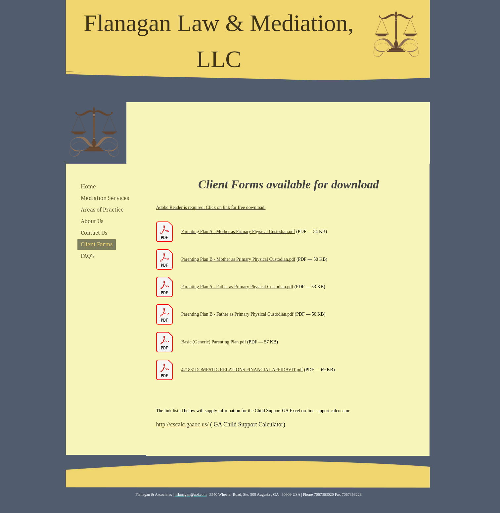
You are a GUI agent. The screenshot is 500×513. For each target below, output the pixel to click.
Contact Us (94, 233)
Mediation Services (105, 198)
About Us (92, 221)
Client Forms (97, 244)
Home (88, 186)
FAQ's (88, 256)
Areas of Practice (102, 210)
